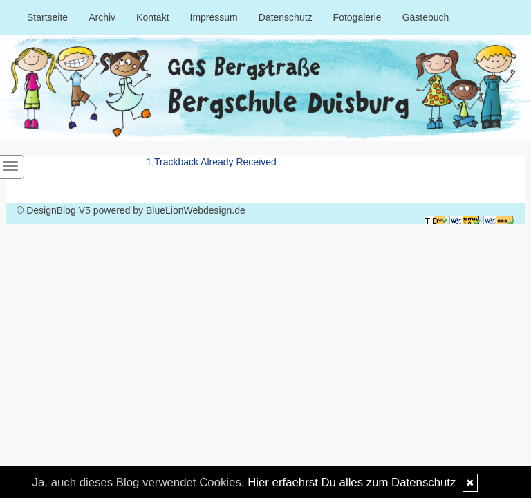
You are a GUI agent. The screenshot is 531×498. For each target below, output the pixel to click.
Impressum (214, 17)
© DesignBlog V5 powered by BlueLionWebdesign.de (131, 210)
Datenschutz (286, 17)
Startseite (47, 17)
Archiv (101, 17)
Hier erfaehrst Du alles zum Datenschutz (352, 482)
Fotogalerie (357, 17)
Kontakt (152, 17)
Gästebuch (425, 17)
